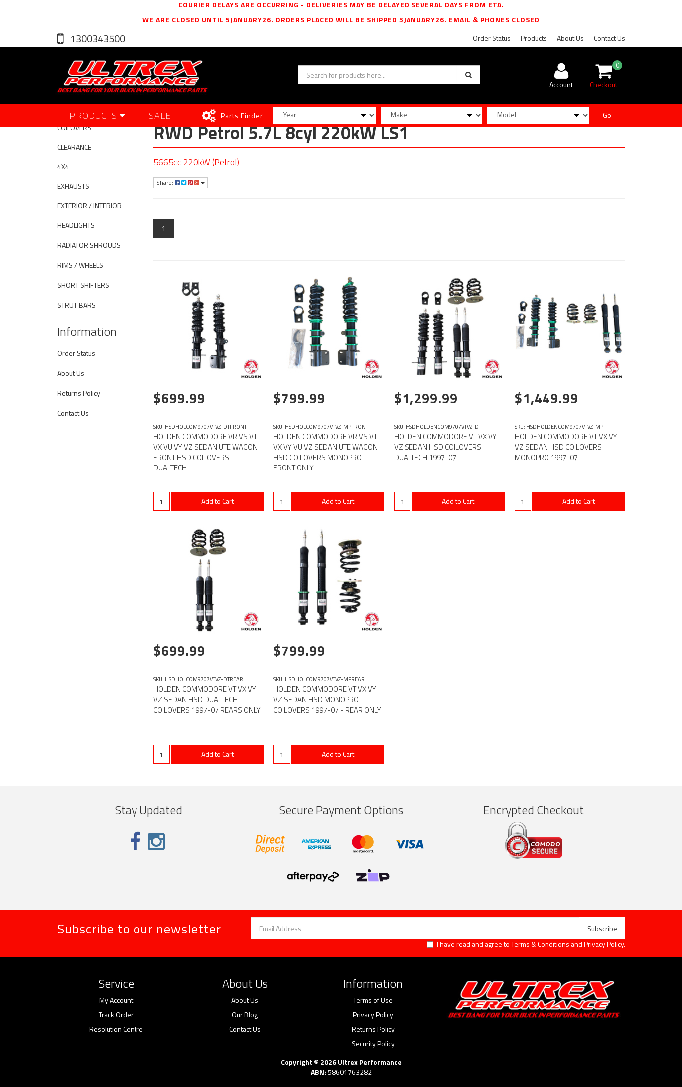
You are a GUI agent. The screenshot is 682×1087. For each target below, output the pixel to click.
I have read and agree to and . (526, 944)
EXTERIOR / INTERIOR (89, 205)
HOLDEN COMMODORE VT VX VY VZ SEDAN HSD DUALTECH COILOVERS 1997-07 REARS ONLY (207, 699)
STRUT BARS (76, 305)
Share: (180, 182)
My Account (116, 1000)
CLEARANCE (74, 147)
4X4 (63, 166)
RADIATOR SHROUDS (89, 245)
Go (607, 115)
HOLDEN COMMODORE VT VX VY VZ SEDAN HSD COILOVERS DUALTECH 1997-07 (445, 447)
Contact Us (609, 38)
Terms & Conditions (540, 944)
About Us (570, 38)
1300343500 (96, 38)
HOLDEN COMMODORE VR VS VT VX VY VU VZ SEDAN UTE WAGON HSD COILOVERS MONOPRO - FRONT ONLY (325, 452)
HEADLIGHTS (76, 225)
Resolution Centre (116, 1029)
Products (534, 38)
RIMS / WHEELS (80, 265)
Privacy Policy (604, 944)
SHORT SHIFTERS (83, 285)
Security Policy (373, 1044)
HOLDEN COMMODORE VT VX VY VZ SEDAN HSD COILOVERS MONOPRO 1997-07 (566, 447)
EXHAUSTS (73, 186)
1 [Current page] (164, 228)
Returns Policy (78, 393)
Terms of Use (373, 1000)
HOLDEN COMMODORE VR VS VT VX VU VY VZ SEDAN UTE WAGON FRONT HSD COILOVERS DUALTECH (205, 452)
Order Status (492, 38)
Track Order (116, 1015)
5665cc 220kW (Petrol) (196, 162)
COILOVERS (74, 127)
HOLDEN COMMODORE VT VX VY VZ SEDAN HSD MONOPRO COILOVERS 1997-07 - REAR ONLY (327, 699)
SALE (160, 115)
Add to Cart (217, 501)
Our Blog (245, 1015)
